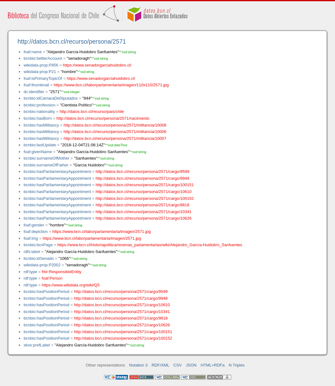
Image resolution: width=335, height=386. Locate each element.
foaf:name (32, 51)
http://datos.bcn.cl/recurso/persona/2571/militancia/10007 (115, 138)
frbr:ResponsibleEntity (61, 271)
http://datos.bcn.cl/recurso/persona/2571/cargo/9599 (142, 171)
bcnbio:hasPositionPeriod (46, 291)
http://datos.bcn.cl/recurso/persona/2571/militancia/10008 (115, 125)
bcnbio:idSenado (38, 258)
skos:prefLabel (36, 345)
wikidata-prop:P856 (40, 65)
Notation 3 (138, 365)
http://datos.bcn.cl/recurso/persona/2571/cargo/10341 (143, 211)
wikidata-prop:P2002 (42, 265)
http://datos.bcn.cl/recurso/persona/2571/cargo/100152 (144, 198)
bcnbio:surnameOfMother (46, 158)
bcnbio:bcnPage (38, 244)
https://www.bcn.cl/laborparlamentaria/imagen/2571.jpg (101, 231)
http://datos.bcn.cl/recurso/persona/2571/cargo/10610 (143, 191)
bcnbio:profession (39, 105)
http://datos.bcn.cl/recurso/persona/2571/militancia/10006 (115, 131)
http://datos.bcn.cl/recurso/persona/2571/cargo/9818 (142, 205)
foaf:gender (33, 225)
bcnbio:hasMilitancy (41, 125)
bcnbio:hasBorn (37, 118)
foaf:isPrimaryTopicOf (42, 78)
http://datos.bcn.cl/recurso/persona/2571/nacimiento (102, 118)
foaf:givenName (37, 151)
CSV (177, 365)
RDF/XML (160, 365)
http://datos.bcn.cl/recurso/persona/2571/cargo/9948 (142, 178)
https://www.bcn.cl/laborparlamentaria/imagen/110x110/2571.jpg (111, 85)
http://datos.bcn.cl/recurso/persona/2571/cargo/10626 (143, 218)
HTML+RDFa (213, 365)
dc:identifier (33, 91)
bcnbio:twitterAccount (42, 58)
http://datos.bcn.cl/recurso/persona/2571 (72, 41)
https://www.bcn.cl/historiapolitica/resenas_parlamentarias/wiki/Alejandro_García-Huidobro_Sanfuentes (149, 244)
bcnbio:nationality (39, 111)
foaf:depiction (35, 231)
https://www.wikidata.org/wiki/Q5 (71, 285)
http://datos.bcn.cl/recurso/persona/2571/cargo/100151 (144, 184)
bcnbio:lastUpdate (39, 145)
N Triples (237, 365)
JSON (191, 365)
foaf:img (30, 238)
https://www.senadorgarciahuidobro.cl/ (97, 65)
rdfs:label (31, 251)
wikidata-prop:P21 (39, 71)
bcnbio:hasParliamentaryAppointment (57, 171)
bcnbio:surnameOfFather (45, 165)
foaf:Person (52, 278)
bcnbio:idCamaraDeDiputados (50, 98)
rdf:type (30, 271)
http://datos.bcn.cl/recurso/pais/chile (92, 111)
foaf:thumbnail (36, 85)
